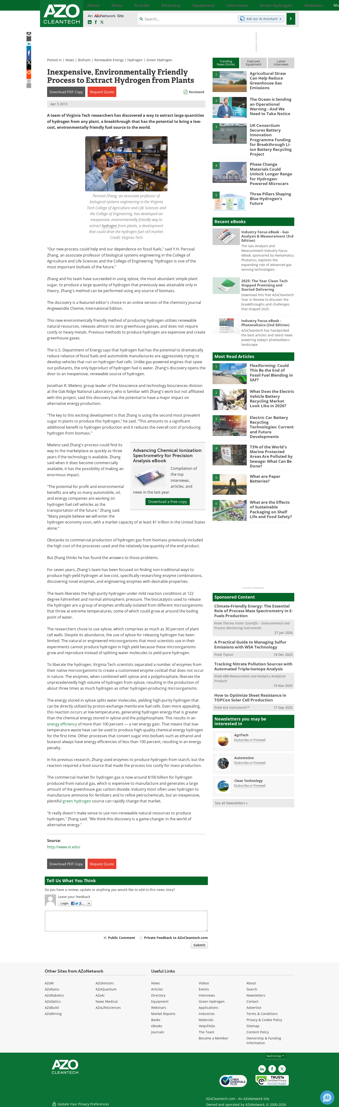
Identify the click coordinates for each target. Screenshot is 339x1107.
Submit (199, 945)
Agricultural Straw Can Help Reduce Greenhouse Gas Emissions (270, 79)
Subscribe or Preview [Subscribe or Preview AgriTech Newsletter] (249, 716)
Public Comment (121, 937)
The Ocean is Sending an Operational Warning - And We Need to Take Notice (271, 105)
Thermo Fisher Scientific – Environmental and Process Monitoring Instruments (252, 605)
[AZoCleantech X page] (282, 1069)
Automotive (244, 734)
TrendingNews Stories (226, 62)
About (251, 983)
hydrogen (109, 225)
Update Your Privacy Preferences (80, 1101)
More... (289, 5)
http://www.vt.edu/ (63, 846)
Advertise (253, 1007)
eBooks (156, 1026)
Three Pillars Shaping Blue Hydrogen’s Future (270, 184)
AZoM (49, 983)
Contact (252, 1001)
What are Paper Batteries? (264, 459)
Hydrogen (135, 60)
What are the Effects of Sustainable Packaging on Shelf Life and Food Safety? (270, 490)
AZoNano (52, 989)
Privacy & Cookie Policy (264, 1020)
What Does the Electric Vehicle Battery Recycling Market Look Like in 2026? (270, 386)
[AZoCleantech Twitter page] (102, 22)
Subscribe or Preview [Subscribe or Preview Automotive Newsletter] (249, 739)
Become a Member (213, 1038)
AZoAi (100, 995)
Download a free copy (167, 501)
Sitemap (252, 1026)
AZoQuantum (106, 989)
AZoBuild (52, 1007)
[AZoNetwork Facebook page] (96, 22)
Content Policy (257, 1032)
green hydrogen (77, 801)
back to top (276, 1056)
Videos (204, 983)
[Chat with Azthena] (327, 1098)
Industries (207, 1013)
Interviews (207, 995)
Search (251, 989)
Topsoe (228, 633)
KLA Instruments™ (236, 684)
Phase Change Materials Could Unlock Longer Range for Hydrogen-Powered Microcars (271, 162)
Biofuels (84, 60)
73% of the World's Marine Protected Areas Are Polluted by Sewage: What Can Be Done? (271, 438)
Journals (157, 1032)
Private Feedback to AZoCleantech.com (176, 937)
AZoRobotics (54, 995)
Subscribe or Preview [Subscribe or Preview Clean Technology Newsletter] (249, 762)
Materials (206, 1020)
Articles (157, 989)
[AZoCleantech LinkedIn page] (90, 22)
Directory (158, 995)
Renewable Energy (109, 60)
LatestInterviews (281, 62)
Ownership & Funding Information (263, 1040)
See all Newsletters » (231, 779)
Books (155, 1020)
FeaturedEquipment (253, 62)
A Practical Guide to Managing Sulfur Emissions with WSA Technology (246, 623)
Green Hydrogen (159, 60)
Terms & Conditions (262, 1013)
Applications (208, 1007)
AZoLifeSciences (108, 1007)
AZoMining (53, 1013)
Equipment (160, 1001)
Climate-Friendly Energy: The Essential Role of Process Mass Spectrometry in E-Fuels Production (252, 591)
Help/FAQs (207, 1026)
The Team (206, 1032)
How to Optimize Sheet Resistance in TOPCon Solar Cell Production (247, 674)
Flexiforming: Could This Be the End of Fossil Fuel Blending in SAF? (271, 357)
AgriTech (241, 711)
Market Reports (163, 1013)
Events (204, 989)
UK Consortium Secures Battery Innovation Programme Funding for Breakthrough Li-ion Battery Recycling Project (271, 136)
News (69, 60)
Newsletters (255, 995)
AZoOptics (53, 1001)
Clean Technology (248, 757)
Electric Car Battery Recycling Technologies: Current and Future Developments (271, 412)
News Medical (107, 1001)
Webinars (158, 1007)
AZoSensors (105, 983)
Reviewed (196, 92)
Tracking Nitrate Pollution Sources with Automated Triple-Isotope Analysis (249, 644)
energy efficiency (62, 724)
